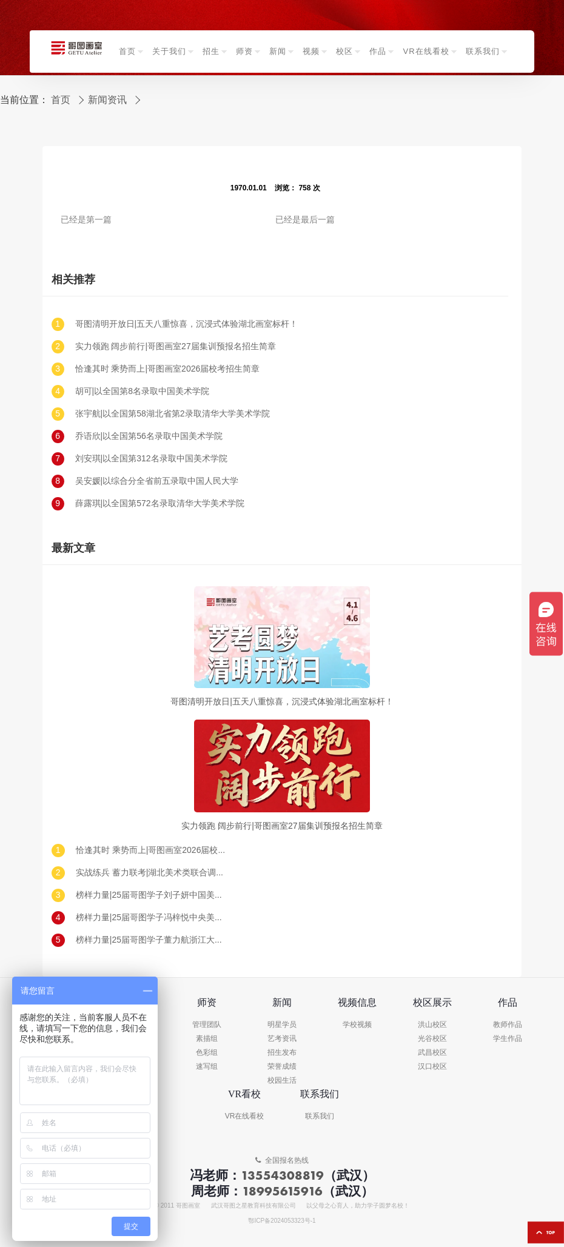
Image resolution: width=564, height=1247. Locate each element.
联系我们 (319, 1116)
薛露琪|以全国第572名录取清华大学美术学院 (159, 503)
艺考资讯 (282, 1039)
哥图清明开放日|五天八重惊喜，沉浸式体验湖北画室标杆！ (186, 324)
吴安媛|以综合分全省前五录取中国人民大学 (157, 481)
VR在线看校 (244, 1116)
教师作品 (507, 1025)
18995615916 (282, 1191)
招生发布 (282, 1053)
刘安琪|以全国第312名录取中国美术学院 (151, 458)
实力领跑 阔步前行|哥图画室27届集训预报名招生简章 (175, 346)
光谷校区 (432, 1039)
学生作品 (507, 1039)
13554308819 (282, 1175)
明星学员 (282, 1025)
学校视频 (357, 1025)
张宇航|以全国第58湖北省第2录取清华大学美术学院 (172, 413)
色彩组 (207, 1053)
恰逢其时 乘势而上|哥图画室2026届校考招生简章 (167, 368)
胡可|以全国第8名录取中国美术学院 (142, 391)
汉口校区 (432, 1067)
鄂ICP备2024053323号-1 (281, 1221)
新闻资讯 (107, 100)
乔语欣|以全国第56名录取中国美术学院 (149, 436)
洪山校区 (432, 1025)
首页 (60, 100)
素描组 (207, 1039)
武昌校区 (432, 1053)
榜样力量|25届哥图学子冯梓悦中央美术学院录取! (151, 917)
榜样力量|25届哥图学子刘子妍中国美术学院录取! (151, 895)
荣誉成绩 (282, 1067)
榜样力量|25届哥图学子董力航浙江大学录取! (151, 939)
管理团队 (206, 1025)
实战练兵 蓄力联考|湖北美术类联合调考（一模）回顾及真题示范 (151, 872)
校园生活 (282, 1081)
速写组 (207, 1067)
